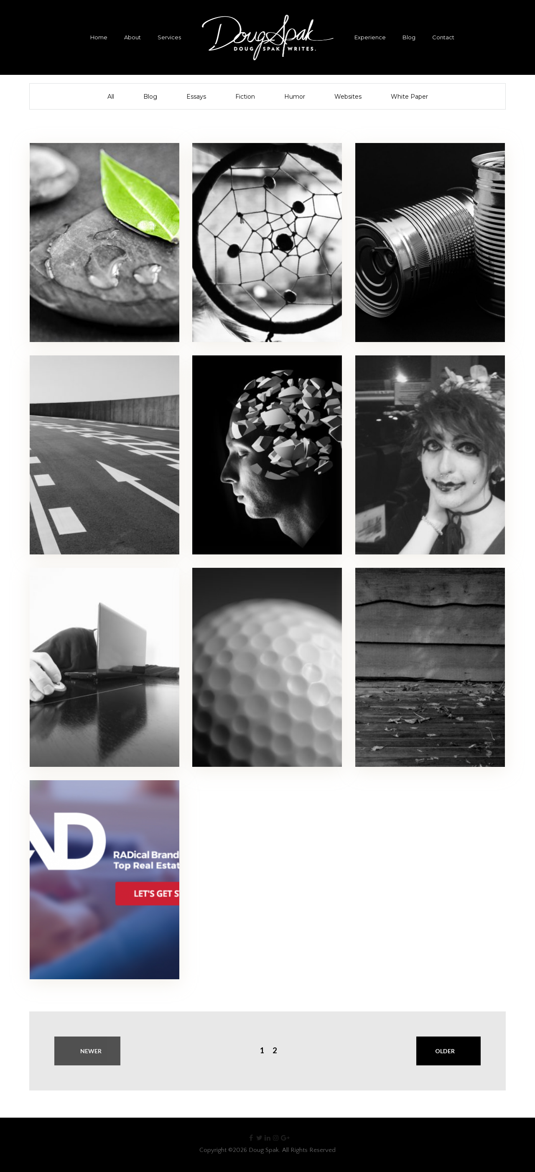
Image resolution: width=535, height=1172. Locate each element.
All (110, 96)
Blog (409, 37)
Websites (348, 96)
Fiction (245, 96)
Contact (443, 37)
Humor (294, 96)
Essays (196, 96)
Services (169, 37)
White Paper (409, 96)
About (132, 37)
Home (98, 37)
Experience (370, 37)
